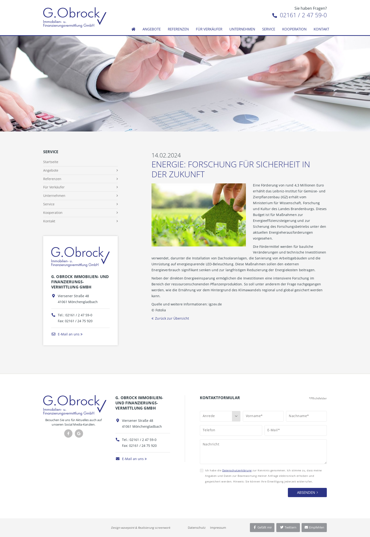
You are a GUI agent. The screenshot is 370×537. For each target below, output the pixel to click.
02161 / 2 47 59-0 (299, 15)
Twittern (288, 527)
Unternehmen (242, 29)
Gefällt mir (262, 527)
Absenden (306, 492)
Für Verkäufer (209, 29)
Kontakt (321, 29)
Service (268, 29)
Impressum (218, 527)
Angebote (152, 29)
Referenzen (178, 29)
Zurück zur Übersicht (172, 318)
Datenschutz (197, 527)
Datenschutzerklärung (237, 470)
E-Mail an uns (65, 334)
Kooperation (294, 29)
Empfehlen (314, 527)
